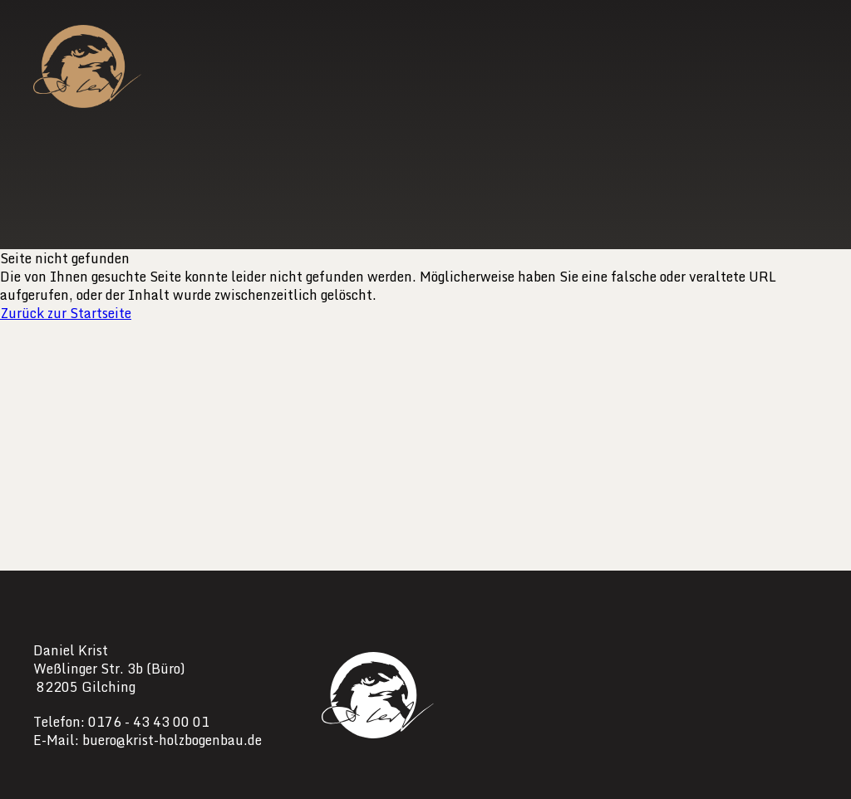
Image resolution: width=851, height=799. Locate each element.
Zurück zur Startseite (65, 313)
